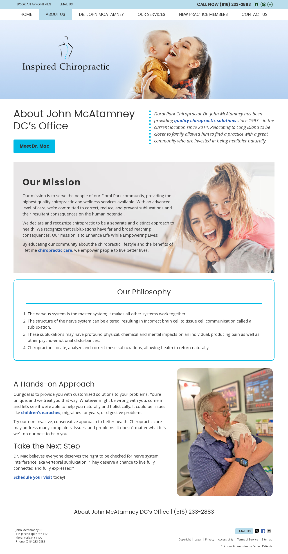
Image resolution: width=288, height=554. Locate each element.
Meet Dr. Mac (34, 146)
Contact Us (255, 15)
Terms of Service (247, 539)
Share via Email (269, 531)
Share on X (257, 531)
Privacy (209, 539)
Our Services (151, 15)
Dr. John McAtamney (101, 15)
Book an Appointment (35, 4)
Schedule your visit (33, 477)
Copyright (185, 539)
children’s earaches (40, 412)
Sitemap (267, 539)
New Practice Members (203, 15)
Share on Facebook (263, 531)
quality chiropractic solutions (205, 120)
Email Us (66, 4)
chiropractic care (55, 250)
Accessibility (225, 539)
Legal (198, 539)
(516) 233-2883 (235, 5)
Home (26, 15)
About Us (55, 15)
